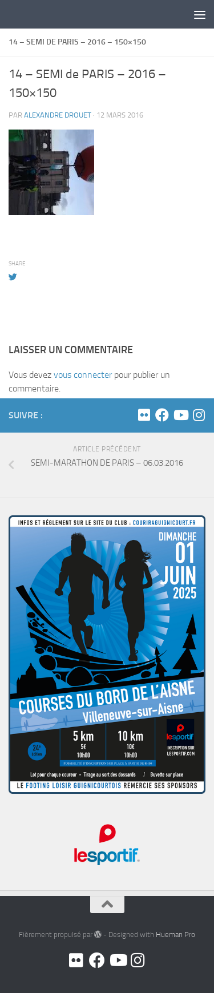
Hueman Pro (175, 934)
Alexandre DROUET (57, 115)
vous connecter (83, 374)
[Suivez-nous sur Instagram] (198, 415)
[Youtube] (180, 415)
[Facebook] (162, 415)
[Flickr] (144, 415)
